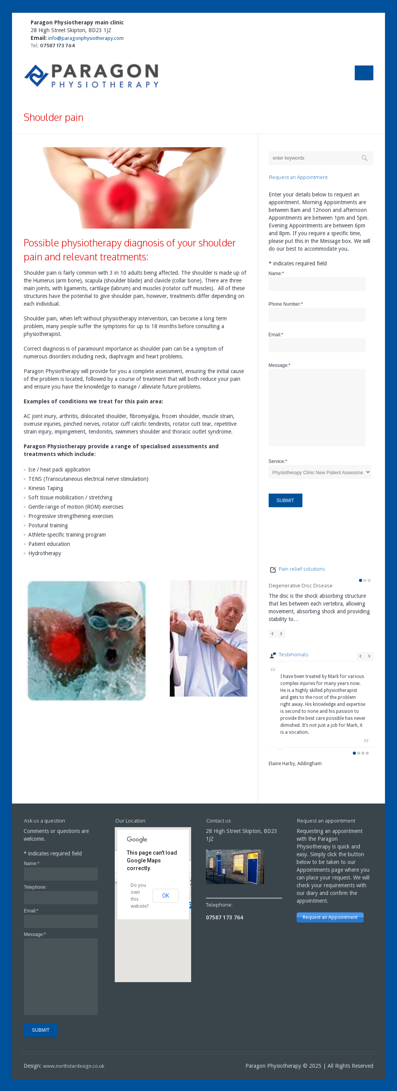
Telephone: (35, 887)
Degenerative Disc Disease (301, 585)
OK (165, 896)
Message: (280, 365)
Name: (276, 273)
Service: (278, 461)
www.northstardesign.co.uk (73, 1066)
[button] (190, 905)
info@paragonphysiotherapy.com (85, 38)
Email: (276, 334)
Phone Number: (286, 304)
